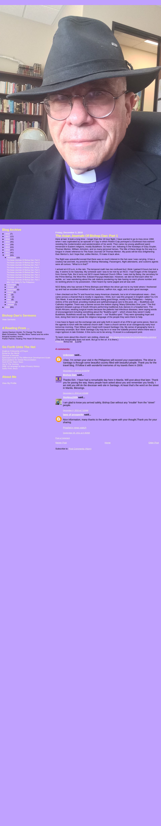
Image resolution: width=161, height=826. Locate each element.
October (11, 287)
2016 (7, 239)
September (12, 290)
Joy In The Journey (10, 364)
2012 (7, 250)
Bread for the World (10, 353)
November (11, 285)
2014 (7, 244)
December (11, 258)
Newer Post (61, 442)
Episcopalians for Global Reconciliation (19, 360)
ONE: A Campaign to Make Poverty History (21, 366)
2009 (7, 307)
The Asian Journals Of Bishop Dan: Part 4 (23, 272)
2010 (7, 255)
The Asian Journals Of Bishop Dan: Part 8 (23, 263)
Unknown (68, 355)
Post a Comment (63, 438)
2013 (7, 247)
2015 (7, 242)
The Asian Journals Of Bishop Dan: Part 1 (23, 280)
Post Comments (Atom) (80, 448)
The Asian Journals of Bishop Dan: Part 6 (23, 267)
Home (108, 442)
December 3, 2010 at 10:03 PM (76, 371)
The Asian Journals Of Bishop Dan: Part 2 (23, 277)
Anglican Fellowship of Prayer (15, 351)
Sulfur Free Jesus (10, 368)
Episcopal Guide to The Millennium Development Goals (26, 357)
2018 (7, 234)
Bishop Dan (69, 375)
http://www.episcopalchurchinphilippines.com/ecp (132, 337)
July (9, 295)
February (11, 302)
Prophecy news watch (74, 427)
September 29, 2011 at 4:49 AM (76, 433)
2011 (7, 252)
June (9, 297)
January (11, 304)
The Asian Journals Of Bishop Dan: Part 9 (23, 260)
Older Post (154, 442)
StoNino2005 (70, 397)
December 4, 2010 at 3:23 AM (75, 393)
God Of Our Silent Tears (12, 362)
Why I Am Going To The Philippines (20, 282)
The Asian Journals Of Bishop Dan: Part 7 (23, 265)
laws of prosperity (73, 414)
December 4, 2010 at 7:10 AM (75, 410)
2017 (7, 236)
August (10, 292)
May (9, 299)
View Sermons (8, 319)
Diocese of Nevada (10, 355)
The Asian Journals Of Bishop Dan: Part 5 (23, 270)
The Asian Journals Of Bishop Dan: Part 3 (23, 275)
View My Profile (9, 383)
